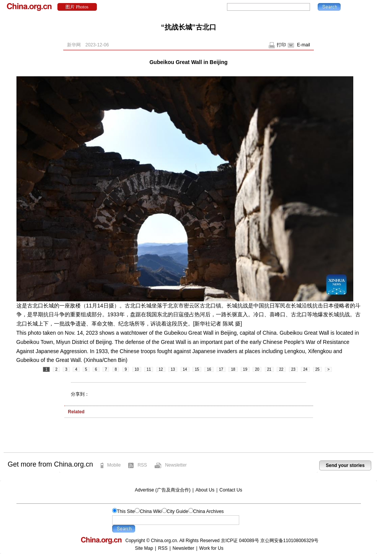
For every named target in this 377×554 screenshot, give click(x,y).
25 (317, 369)
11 (149, 369)
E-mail (303, 45)
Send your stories (345, 465)
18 (233, 369)
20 (257, 369)
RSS (142, 465)
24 (305, 369)
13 (173, 369)
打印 (281, 45)
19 (245, 369)
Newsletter (176, 465)
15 (197, 369)
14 (185, 369)
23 (293, 369)
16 (209, 369)
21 (269, 369)
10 (137, 369)
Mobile (114, 465)
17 (221, 369)
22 (281, 369)
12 (161, 369)
